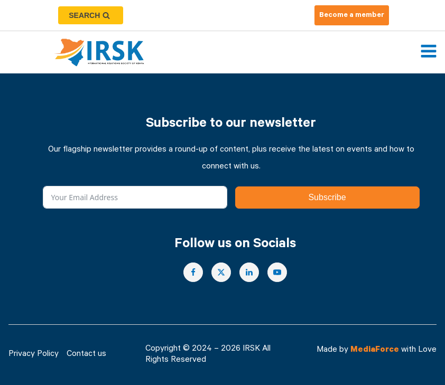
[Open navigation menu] (428, 52)
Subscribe (327, 197)
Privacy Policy (33, 354)
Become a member (351, 16)
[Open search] (90, 15)
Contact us (86, 354)
